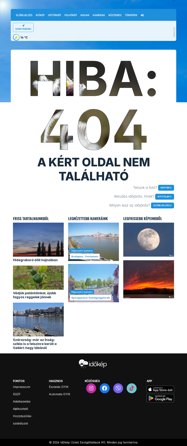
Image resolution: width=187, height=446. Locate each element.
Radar (85, 15)
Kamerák (99, 15)
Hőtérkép (54, 15)
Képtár (165, 187)
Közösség (114, 15)
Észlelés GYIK (58, 387)
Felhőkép (70, 15)
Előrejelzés (24, 15)
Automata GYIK (59, 394)
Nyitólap (164, 196)
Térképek (131, 15)
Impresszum (21, 387)
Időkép (40, 15)
